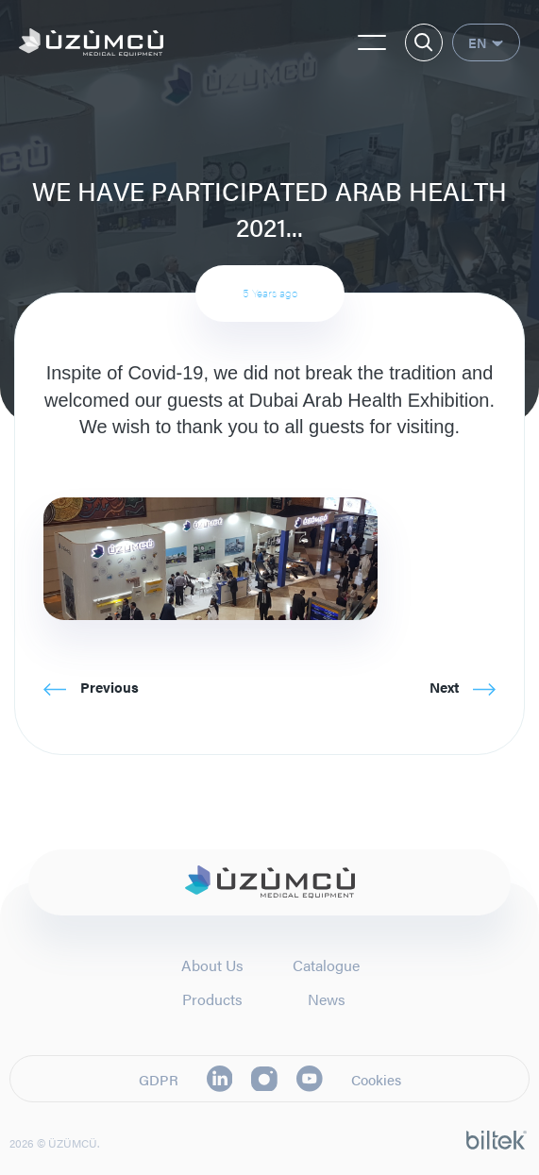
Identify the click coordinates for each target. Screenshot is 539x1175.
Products (212, 999)
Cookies (376, 1079)
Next (463, 687)
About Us (212, 965)
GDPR (158, 1079)
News (326, 999)
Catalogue (326, 965)
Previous (91, 687)
